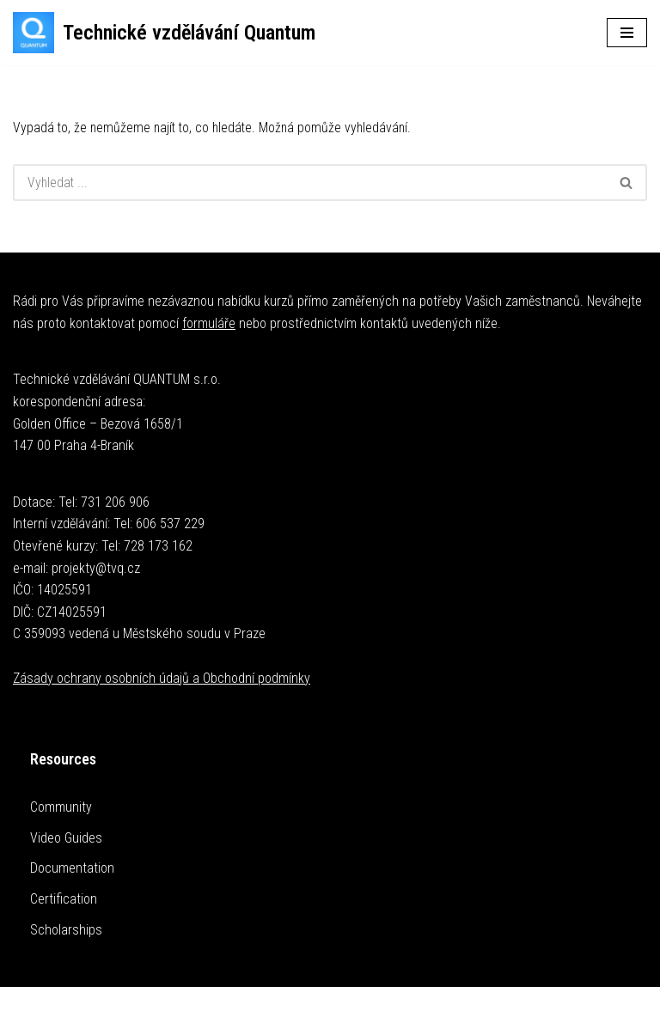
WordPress (369, 1004)
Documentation (72, 869)
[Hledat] (310, 183)
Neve (274, 1004)
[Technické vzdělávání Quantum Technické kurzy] (164, 32)
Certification (63, 899)
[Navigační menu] (627, 32)
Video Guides (66, 838)
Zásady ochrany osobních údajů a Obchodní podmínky (161, 678)
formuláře (208, 323)
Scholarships (66, 930)
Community (61, 808)
